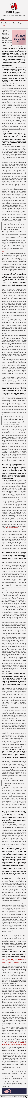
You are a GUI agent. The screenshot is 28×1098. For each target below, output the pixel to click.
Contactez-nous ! (6, 1096)
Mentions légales (17, 1096)
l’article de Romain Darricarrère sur (14, 527)
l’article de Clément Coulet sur (13, 809)
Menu (2, 19)
